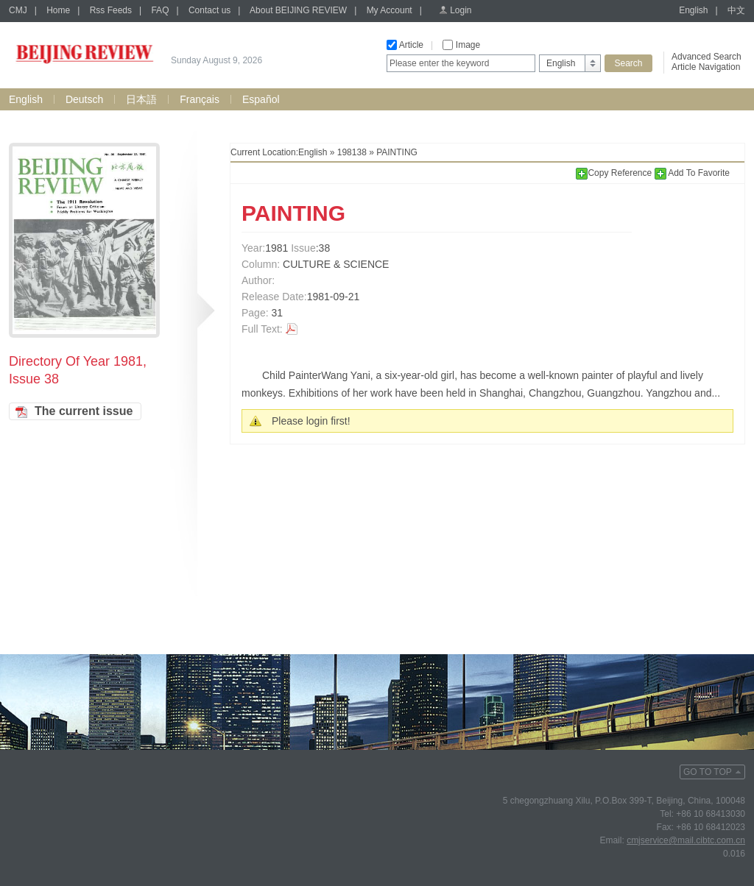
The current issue (84, 411)
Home (58, 10)
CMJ (18, 10)
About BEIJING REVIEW (298, 10)
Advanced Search (706, 57)
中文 (736, 10)
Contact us (209, 10)
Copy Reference (615, 173)
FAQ (160, 10)
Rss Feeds (111, 10)
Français (199, 99)
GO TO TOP (707, 772)
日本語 (141, 99)
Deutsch (84, 99)
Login (460, 10)
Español (261, 99)
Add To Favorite (692, 173)
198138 (352, 152)
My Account (389, 10)
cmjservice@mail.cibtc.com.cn (686, 840)
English (693, 10)
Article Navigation (706, 67)
